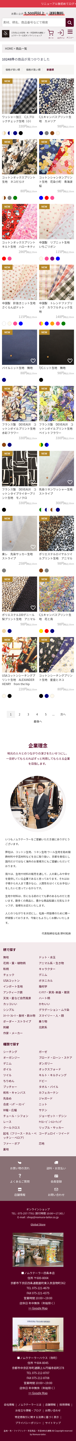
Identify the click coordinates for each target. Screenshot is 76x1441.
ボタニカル (46, 980)
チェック (8, 975)
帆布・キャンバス (14, 1093)
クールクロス (11, 1127)
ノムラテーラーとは (29, 1404)
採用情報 (64, 1404)
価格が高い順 (33, 69)
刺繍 (6, 1027)
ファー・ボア (11, 1143)
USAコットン (11, 980)
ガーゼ (43, 1052)
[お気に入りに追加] (33, 109)
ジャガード (46, 1098)
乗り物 (43, 1021)
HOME (9, 48)
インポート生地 (13, 986)
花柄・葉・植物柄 (14, 963)
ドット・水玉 (47, 957)
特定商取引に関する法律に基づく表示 (37, 1417)
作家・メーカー (13, 1033)
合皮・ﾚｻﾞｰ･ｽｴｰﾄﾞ (14, 1104)
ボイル (7, 1069)
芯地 (41, 1143)
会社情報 (9, 1404)
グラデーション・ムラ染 (54, 1010)
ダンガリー (46, 1063)
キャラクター (47, 969)
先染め (7, 1098)
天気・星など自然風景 (17, 998)
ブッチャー (10, 1087)
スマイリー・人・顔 (51, 1015)
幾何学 (43, 986)
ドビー (43, 1081)
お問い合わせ (53, 1410)
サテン (43, 1110)
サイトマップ (53, 1423)
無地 (6, 957)
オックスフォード (50, 1069)
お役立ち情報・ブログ (28, 1410)
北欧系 (43, 1027)
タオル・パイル (48, 1087)
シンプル (8, 1010)
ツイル (7, 1075)
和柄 (6, 969)
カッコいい (10, 1004)
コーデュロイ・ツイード (54, 1133)
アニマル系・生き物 (51, 963)
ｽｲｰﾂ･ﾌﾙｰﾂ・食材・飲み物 (19, 1015)
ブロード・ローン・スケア (55, 1058)
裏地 (6, 1149)
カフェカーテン (48, 1093)
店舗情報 (50, 1404)
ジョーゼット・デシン (53, 1116)
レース (7, 1122)
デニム (43, 975)
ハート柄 (44, 998)
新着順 (50, 69)
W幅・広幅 (10, 1110)
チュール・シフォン (15, 1116)
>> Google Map (38, 1308)
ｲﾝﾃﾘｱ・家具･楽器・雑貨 (54, 992)
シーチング (10, 1052)
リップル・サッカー (51, 1127)
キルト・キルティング (53, 1075)
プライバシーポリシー (28, 1423)
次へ (63, 714)
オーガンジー (11, 1058)
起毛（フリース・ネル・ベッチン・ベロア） (20, 1135)
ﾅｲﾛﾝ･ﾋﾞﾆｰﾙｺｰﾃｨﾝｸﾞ (51, 1122)
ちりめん (8, 1081)
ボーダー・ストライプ (17, 1021)
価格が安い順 (13, 69)
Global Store (38, 1224)
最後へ (38, 721)
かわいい (44, 1004)
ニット (43, 1104)
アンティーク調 (13, 992)
